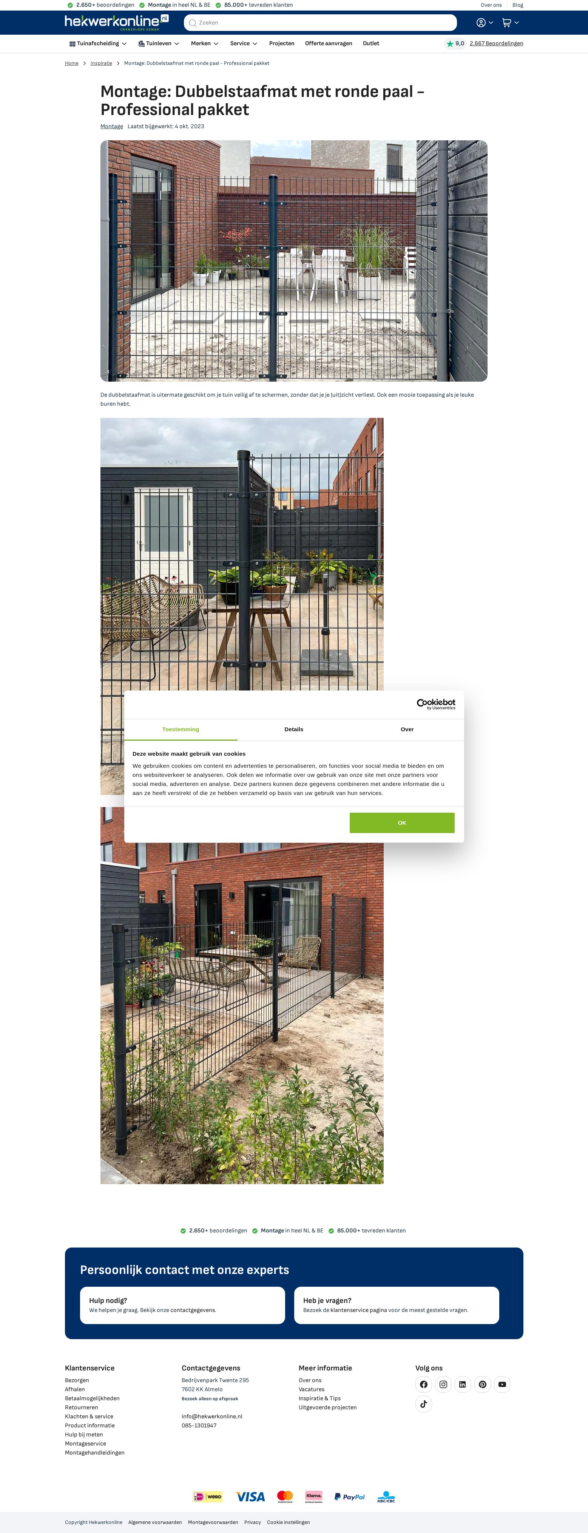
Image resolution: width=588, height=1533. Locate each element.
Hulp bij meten (84, 1434)
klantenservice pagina (358, 1310)
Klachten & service (89, 1416)
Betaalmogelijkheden (92, 1398)
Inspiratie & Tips (320, 1398)
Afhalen (75, 1389)
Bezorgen (77, 1380)
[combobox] (320, 22)
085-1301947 (199, 1425)
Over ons (491, 5)
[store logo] (117, 22)
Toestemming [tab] (180, 729)
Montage (111, 126)
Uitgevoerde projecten (328, 1407)
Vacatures (311, 1389)
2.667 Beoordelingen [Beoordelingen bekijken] (496, 43)
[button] (485, 22)
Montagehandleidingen (95, 1452)
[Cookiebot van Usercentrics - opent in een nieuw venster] (422, 704)
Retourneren (81, 1407)
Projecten (282, 43)
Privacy (252, 1522)
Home (72, 63)
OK (402, 822)
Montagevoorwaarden (213, 1522)
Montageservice (85, 1443)
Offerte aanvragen (328, 43)
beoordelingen (105, 5)
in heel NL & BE (179, 5)
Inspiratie (101, 63)
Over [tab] (407, 729)
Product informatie (90, 1425)
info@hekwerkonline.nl (212, 1416)
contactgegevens (192, 1310)
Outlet (371, 43)
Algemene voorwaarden (155, 1522)
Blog (517, 5)
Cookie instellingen (288, 1522)
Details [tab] (294, 729)
